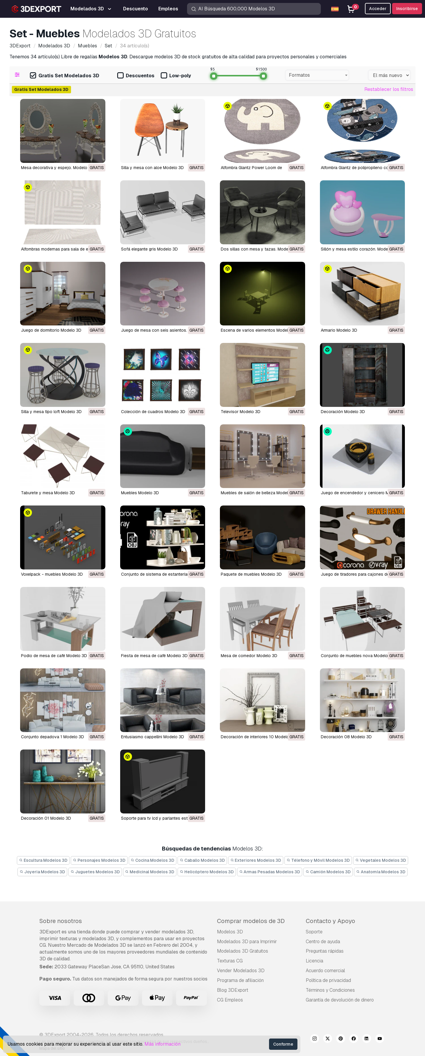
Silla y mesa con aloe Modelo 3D (152, 167)
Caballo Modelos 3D (202, 860)
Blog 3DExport (232, 990)
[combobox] (317, 75)
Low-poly (176, 76)
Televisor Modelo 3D (240, 411)
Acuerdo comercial (325, 970)
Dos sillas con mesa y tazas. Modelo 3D (259, 249)
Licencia (314, 961)
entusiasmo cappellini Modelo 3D (152, 736)
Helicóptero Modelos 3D (207, 871)
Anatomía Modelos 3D (380, 871)
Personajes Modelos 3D (99, 860)
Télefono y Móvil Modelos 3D (318, 860)
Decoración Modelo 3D (343, 411)
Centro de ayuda (323, 941)
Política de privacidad (328, 980)
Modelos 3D (230, 932)
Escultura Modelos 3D (43, 860)
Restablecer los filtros (388, 89)
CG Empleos (230, 1000)
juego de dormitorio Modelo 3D (51, 330)
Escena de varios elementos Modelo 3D (259, 330)
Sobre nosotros (60, 921)
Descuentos (135, 76)
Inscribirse (407, 8)
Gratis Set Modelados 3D (64, 76)
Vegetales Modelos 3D (380, 860)
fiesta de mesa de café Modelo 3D (154, 655)
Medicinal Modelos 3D (150, 871)
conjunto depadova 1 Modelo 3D (52, 736)
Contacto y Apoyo (330, 921)
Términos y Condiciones (330, 990)
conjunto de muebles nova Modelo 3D (358, 655)
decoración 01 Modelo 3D (46, 818)
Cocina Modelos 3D (153, 860)
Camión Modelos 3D (328, 871)
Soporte (314, 932)
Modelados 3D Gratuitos (242, 951)
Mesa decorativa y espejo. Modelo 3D (57, 167)
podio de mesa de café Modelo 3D (54, 655)
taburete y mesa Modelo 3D (48, 492)
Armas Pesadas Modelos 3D (269, 871)
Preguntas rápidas (325, 951)
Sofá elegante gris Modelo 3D (149, 249)
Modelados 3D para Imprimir (247, 941)
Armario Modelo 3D (339, 330)
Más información (162, 1044)
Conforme (283, 1044)
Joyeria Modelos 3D (42, 871)
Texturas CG (230, 961)
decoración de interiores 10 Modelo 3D (258, 736)
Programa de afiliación (240, 980)
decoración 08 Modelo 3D (346, 736)
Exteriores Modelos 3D (255, 860)
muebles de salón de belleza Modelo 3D (259, 492)
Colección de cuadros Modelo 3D (153, 411)
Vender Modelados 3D (241, 970)
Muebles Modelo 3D (140, 492)
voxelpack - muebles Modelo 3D (52, 574)
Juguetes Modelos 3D (95, 871)
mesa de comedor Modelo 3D (249, 655)
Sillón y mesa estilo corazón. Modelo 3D (359, 249)
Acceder (378, 8)
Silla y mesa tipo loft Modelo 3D (51, 411)
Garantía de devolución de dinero (340, 1000)
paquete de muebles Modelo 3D (251, 574)
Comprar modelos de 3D (251, 921)
